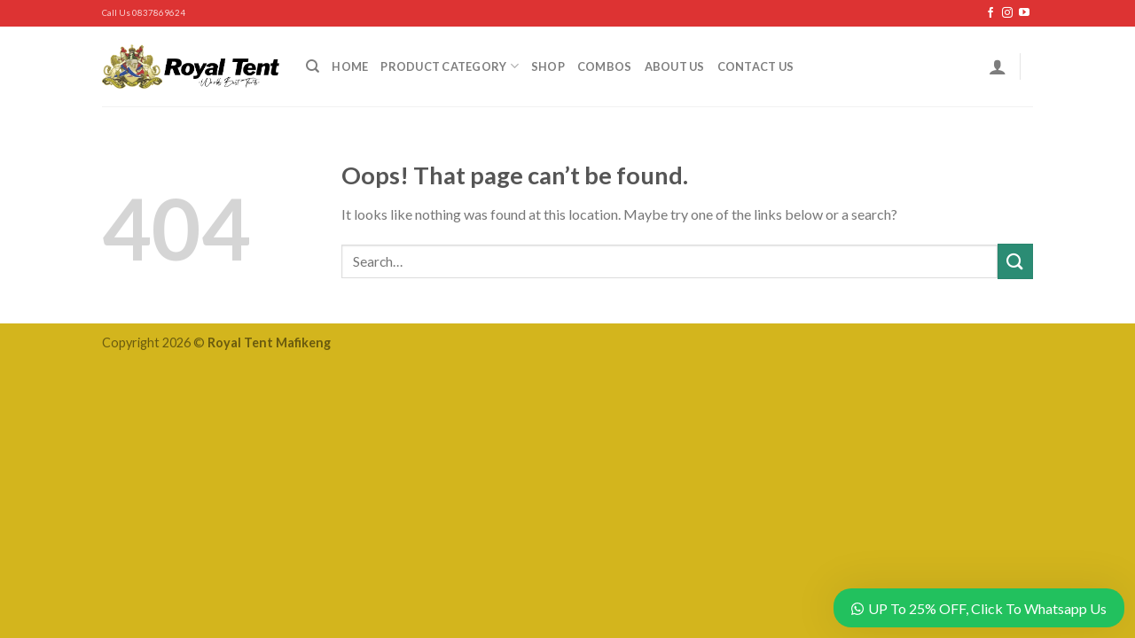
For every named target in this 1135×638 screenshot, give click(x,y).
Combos (604, 66)
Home (350, 66)
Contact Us (755, 66)
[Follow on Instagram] (1007, 13)
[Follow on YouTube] (1024, 13)
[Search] (312, 66)
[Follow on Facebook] (990, 13)
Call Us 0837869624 (143, 13)
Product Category (449, 66)
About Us (675, 66)
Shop (548, 66)
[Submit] (1015, 261)
